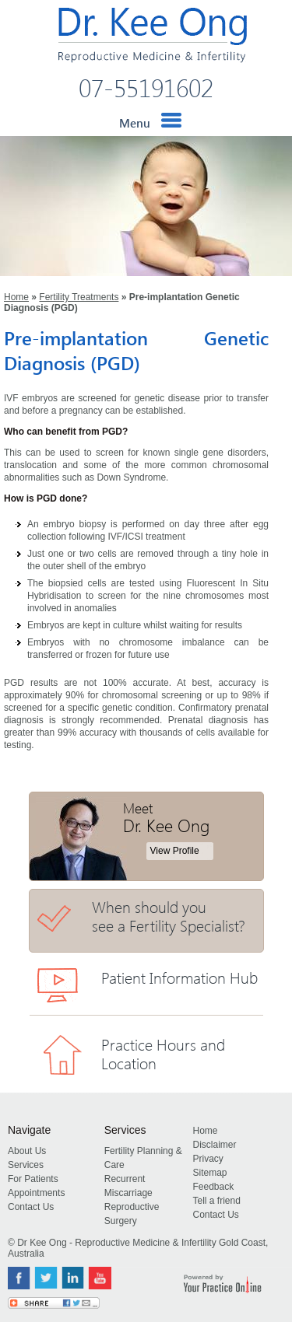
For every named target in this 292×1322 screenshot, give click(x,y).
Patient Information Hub (179, 977)
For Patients (33, 1178)
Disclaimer (215, 1144)
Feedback (213, 1186)
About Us (27, 1150)
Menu (150, 122)
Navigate (29, 1130)
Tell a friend (217, 1200)
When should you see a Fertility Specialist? (168, 916)
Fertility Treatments (78, 297)
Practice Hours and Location (163, 1053)
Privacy (208, 1158)
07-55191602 (146, 86)
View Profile (174, 850)
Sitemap (210, 1172)
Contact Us (31, 1206)
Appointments (36, 1192)
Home (16, 297)
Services (26, 1164)
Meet (166, 817)
